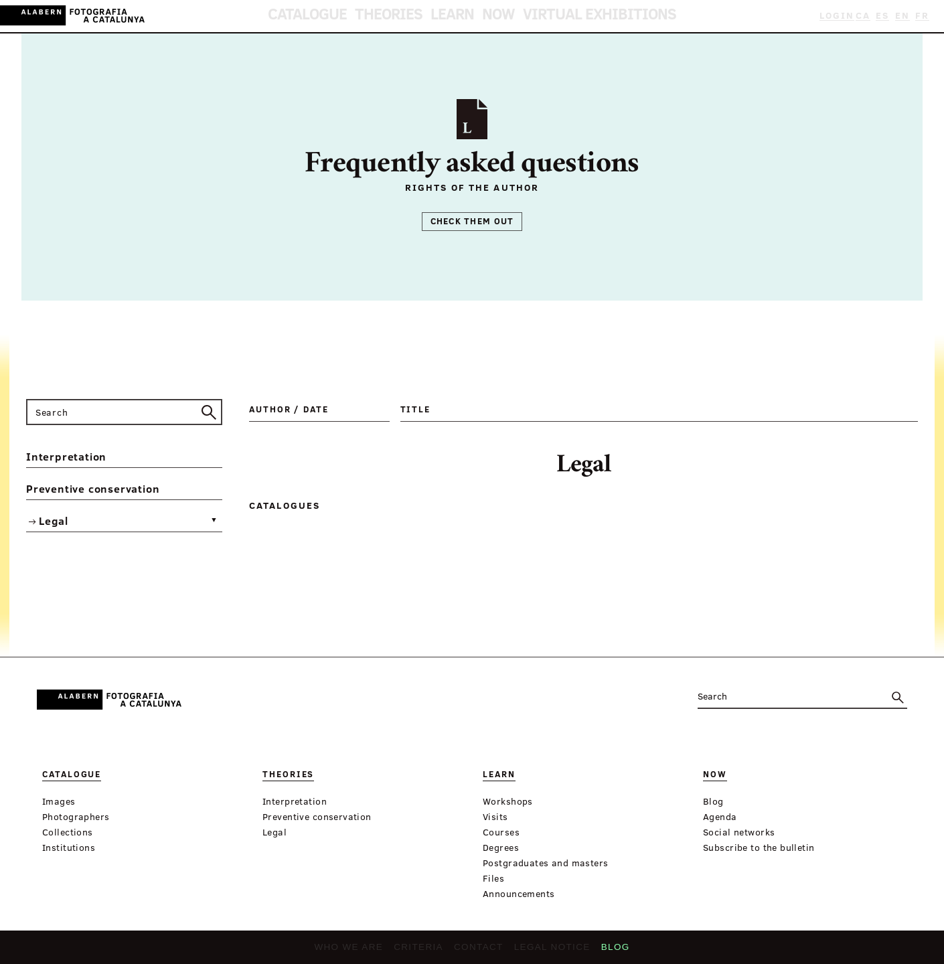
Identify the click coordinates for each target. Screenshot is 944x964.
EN (904, 16)
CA (868, 16)
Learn (457, 16)
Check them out (472, 221)
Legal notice (545, 951)
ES (886, 16)
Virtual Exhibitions (566, 16)
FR (923, 16)
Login (839, 16)
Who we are (357, 951)
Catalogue (350, 16)
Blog (604, 951)
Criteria (422, 951)
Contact (478, 951)
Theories (410, 16)
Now (492, 16)
